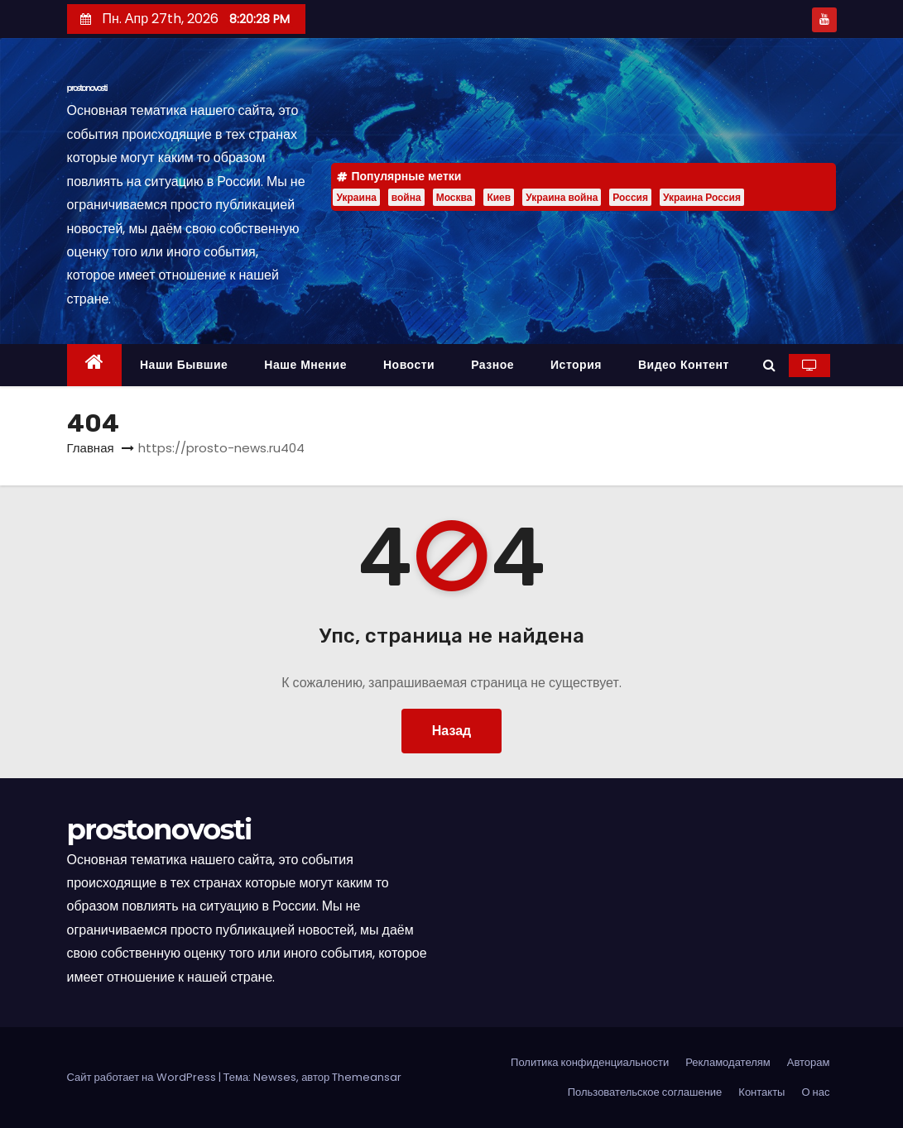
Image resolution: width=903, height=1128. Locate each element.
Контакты (761, 1092)
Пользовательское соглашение (645, 1092)
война (406, 197)
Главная (90, 447)
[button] (769, 365)
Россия (630, 197)
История (576, 364)
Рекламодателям (728, 1062)
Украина (356, 197)
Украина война (562, 197)
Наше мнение (305, 364)
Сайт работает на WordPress (143, 1077)
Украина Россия (702, 197)
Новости (409, 364)
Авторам (808, 1062)
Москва (454, 197)
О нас (815, 1092)
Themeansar (366, 1077)
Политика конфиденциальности (590, 1062)
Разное (492, 364)
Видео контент (683, 364)
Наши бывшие (184, 364)
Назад (451, 730)
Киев (499, 197)
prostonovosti (87, 88)
